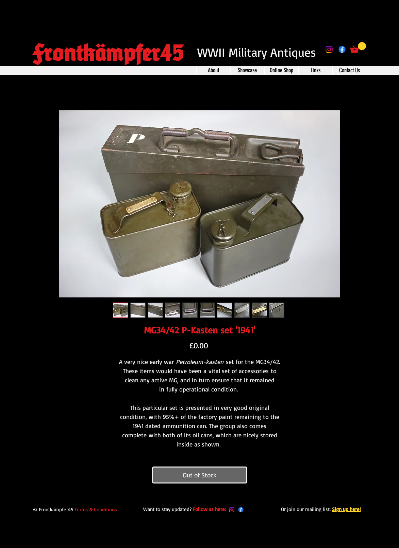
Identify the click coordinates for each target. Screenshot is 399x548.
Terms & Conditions (95, 509)
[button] (358, 47)
